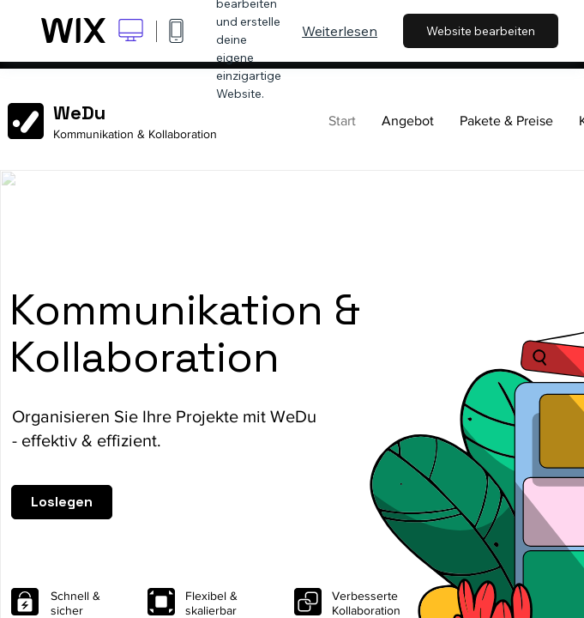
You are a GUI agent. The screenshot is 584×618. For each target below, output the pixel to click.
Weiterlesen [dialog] (339, 30)
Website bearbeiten (480, 31)
